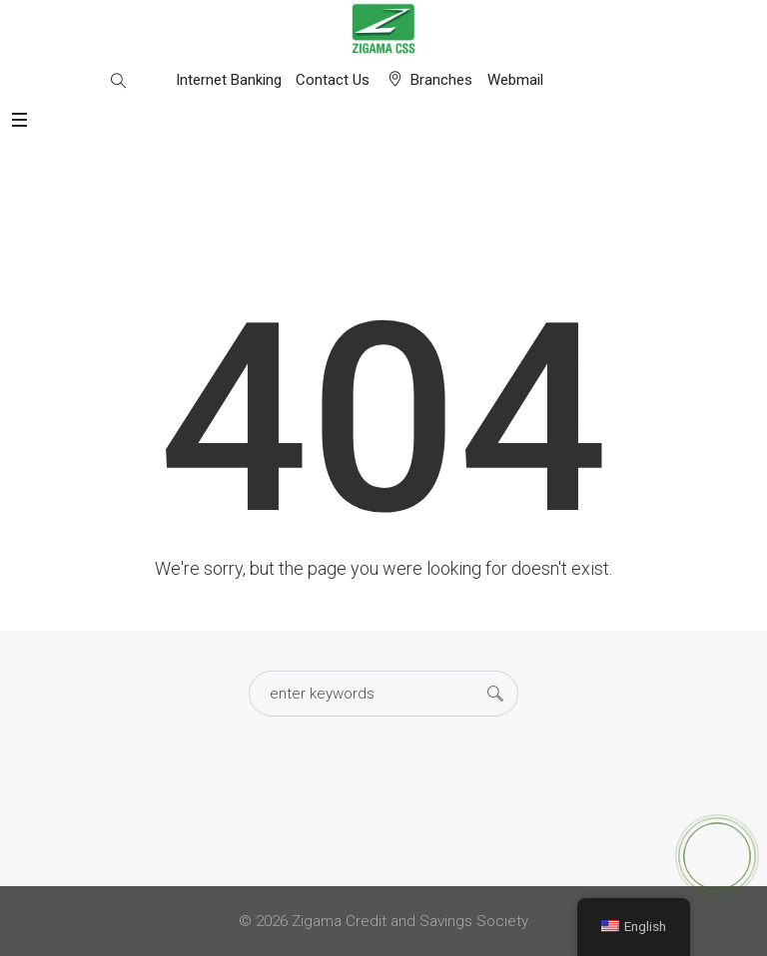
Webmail (515, 80)
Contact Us (333, 80)
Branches (441, 80)
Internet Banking (229, 80)
